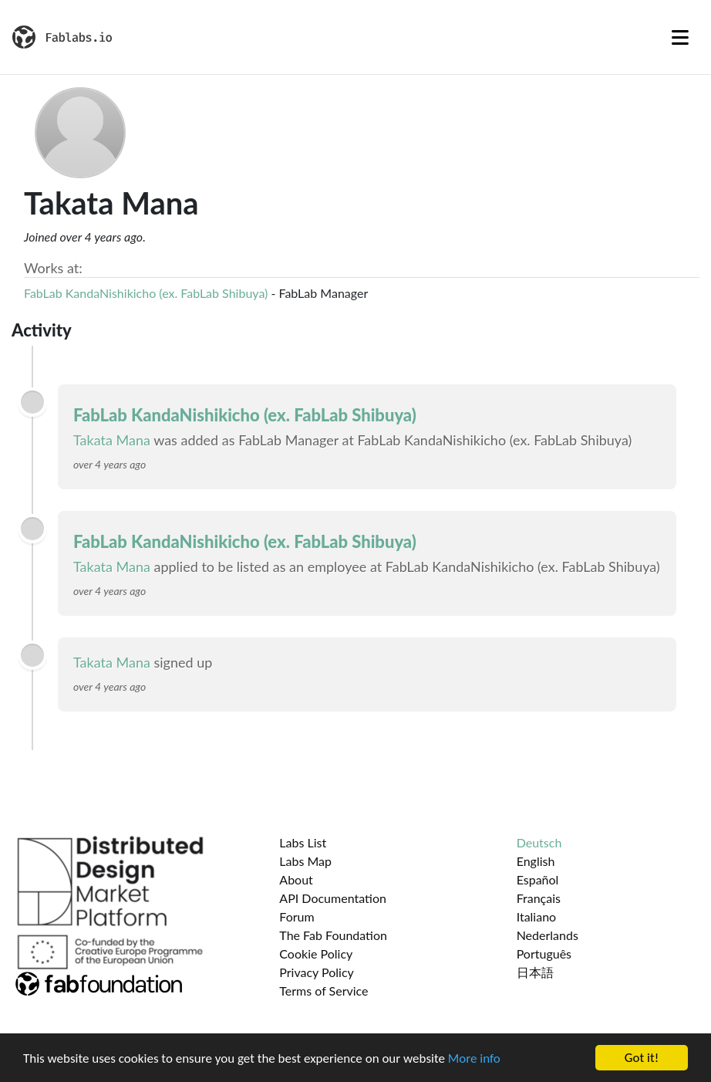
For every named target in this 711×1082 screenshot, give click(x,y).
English (536, 861)
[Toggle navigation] (680, 37)
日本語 (535, 972)
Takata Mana (111, 439)
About (296, 879)
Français (539, 898)
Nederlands (547, 935)
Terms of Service (323, 990)
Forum (296, 916)
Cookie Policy (315, 953)
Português (544, 953)
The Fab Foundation (333, 935)
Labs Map (305, 861)
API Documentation (332, 898)
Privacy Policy (316, 972)
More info (474, 1058)
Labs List (302, 842)
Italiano (537, 916)
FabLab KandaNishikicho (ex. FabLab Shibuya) (146, 293)
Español (538, 879)
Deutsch (539, 842)
